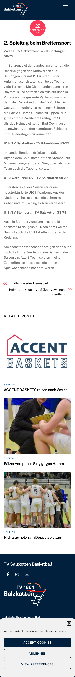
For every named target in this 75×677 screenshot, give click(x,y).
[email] (27, 574)
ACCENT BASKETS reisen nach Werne (35, 390)
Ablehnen (38, 653)
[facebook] (8, 574)
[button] (69, 623)
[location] (37, 574)
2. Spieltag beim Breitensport (37, 43)
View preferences (37, 664)
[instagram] (17, 574)
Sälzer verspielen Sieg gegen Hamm (34, 463)
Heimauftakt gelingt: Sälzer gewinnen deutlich (37, 292)
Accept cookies (37, 642)
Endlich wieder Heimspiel (29, 283)
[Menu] (66, 6)
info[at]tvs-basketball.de (24, 617)
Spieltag (9, 384)
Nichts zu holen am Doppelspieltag (32, 537)
